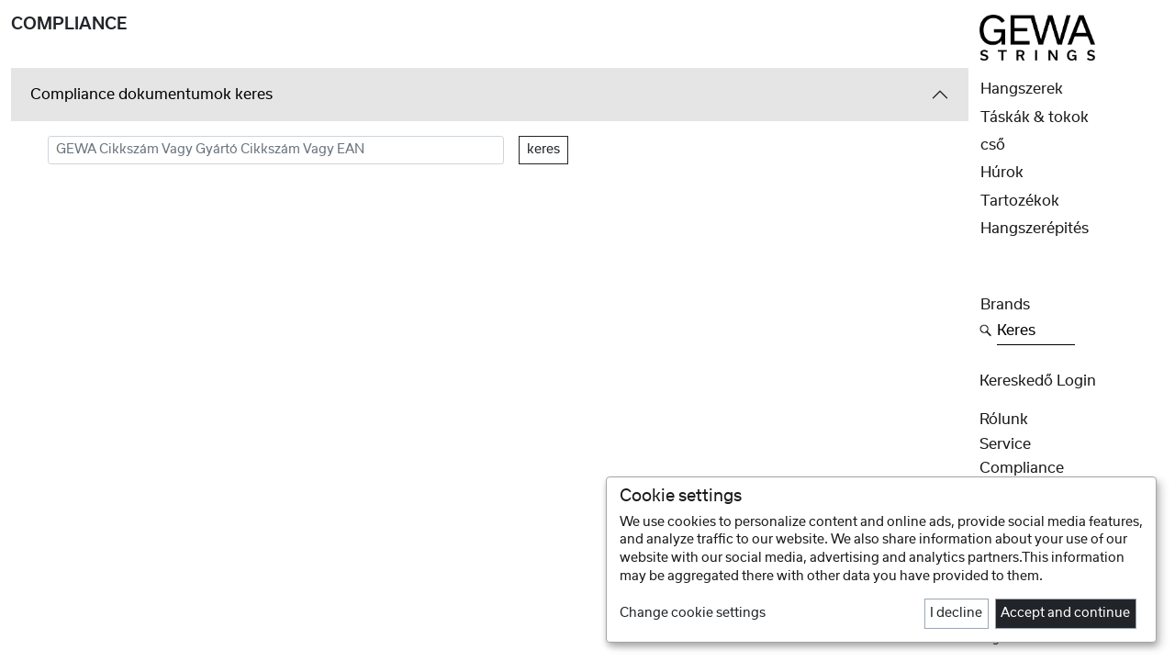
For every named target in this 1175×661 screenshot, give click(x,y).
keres (543, 149)
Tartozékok (1019, 201)
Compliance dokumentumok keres (151, 94)
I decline (956, 613)
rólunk (1003, 419)
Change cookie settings (693, 613)
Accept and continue (1065, 613)
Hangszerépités (1034, 228)
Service (1005, 444)
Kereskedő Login (1037, 381)
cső (992, 145)
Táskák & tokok (1034, 117)
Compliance (1021, 468)
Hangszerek (1021, 89)
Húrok (1002, 172)
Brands (1005, 304)
